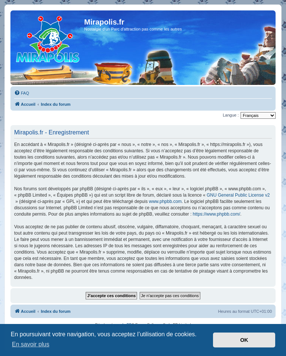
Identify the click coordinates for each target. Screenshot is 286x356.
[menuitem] (21, 93)
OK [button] (244, 340)
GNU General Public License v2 (238, 195)
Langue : (231, 115)
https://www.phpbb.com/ (216, 214)
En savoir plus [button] (31, 344)
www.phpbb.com (165, 201)
